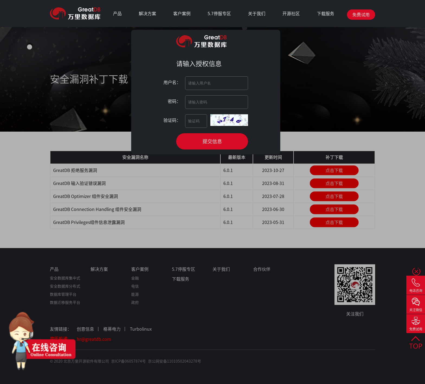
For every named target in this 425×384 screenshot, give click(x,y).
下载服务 (325, 13)
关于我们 (256, 13)
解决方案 (147, 13)
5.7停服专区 (219, 13)
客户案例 (182, 13)
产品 (117, 13)
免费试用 (361, 14)
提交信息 (212, 141)
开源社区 (291, 13)
